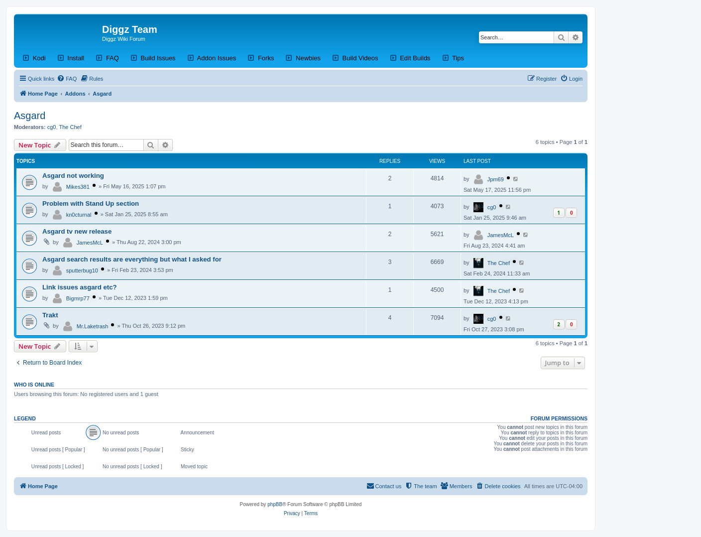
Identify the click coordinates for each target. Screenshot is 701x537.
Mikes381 (78, 187)
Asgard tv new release (77, 231)
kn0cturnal (79, 215)
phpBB (274, 504)
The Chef (70, 127)
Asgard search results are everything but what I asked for (132, 259)
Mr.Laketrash (93, 326)
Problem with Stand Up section (90, 203)
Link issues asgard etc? (79, 287)
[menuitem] (67, 79)
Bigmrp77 (78, 298)
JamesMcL (90, 243)
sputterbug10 (82, 270)
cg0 (51, 127)
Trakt (50, 315)
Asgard (29, 115)
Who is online (34, 385)
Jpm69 (495, 179)
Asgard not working (73, 175)
